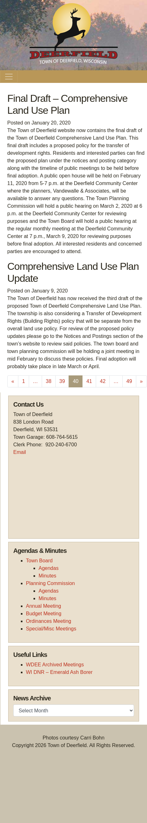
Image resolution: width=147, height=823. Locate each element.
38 (49, 381)
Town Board (39, 560)
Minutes (47, 575)
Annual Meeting (43, 606)
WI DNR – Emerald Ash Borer (59, 672)
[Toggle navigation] (9, 76)
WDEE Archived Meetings (55, 664)
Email (19, 452)
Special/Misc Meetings (51, 628)
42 (103, 381)
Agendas (48, 568)
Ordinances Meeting (48, 621)
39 (62, 381)
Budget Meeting (43, 613)
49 (129, 381)
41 (89, 381)
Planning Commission (50, 583)
